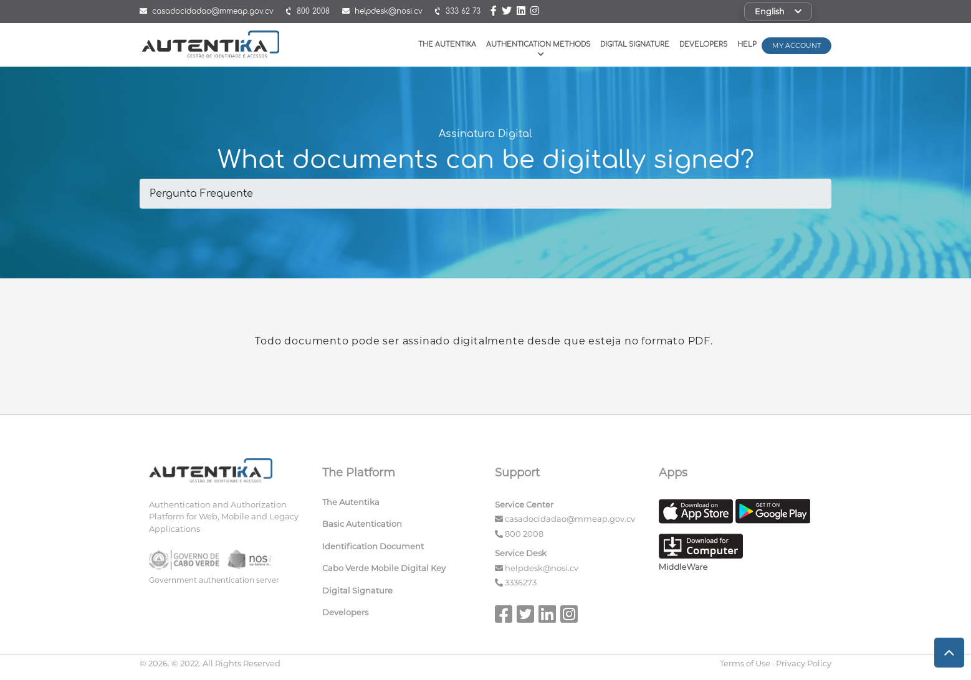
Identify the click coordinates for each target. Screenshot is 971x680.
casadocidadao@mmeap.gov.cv (570, 519)
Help (747, 44)
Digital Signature (634, 44)
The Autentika (447, 44)
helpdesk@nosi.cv (541, 568)
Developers (703, 44)
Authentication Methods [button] (538, 48)
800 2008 (524, 534)
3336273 (521, 582)
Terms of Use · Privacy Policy (775, 663)
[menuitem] (399, 505)
